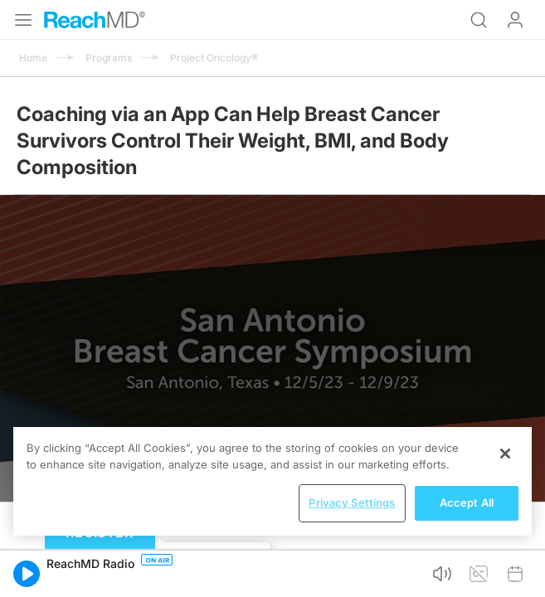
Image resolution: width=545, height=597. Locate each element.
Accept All (467, 502)
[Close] (505, 453)
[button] (26, 574)
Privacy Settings (352, 502)
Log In (515, 20)
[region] (272, 481)
